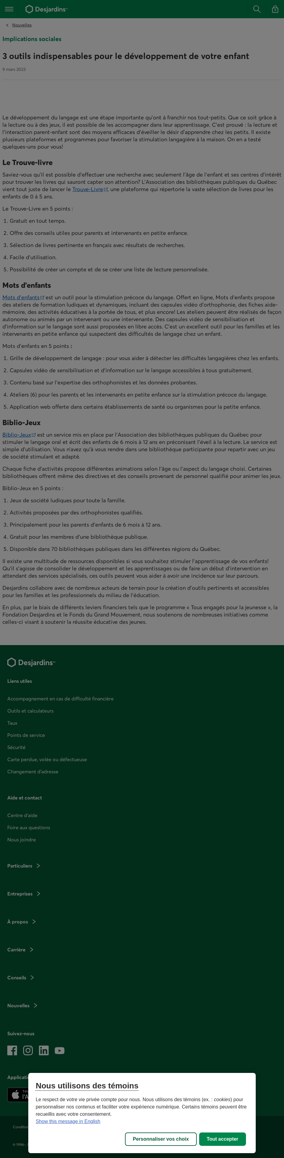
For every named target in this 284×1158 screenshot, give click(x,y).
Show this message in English (68, 1121)
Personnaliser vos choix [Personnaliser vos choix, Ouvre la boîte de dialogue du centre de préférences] (161, 1139)
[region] (141, 1113)
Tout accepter (222, 1139)
